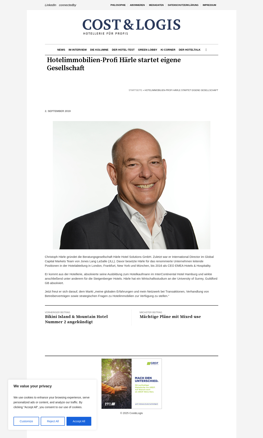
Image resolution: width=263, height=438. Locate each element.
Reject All (53, 421)
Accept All (79, 421)
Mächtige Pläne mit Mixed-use (170, 316)
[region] (52, 404)
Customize (26, 421)
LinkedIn (50, 5)
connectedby (67, 5)
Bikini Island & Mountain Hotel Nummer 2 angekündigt (76, 319)
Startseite (135, 90)
